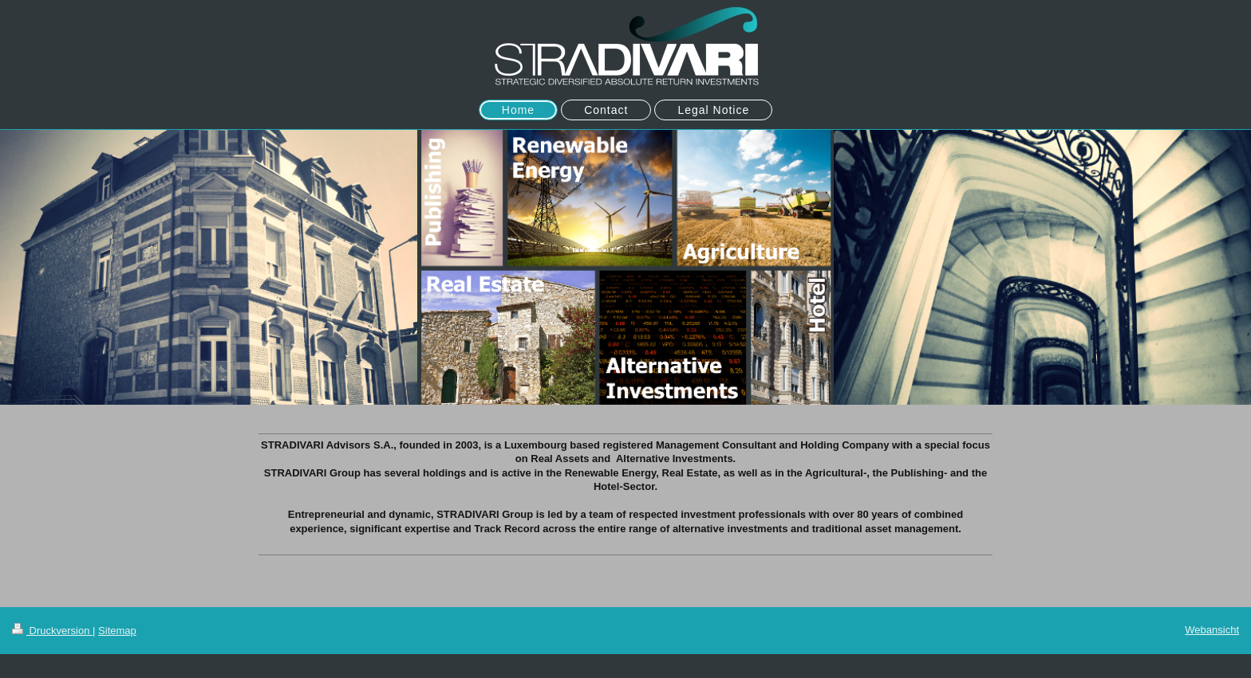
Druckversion (52, 631)
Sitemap (117, 631)
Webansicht (1212, 630)
